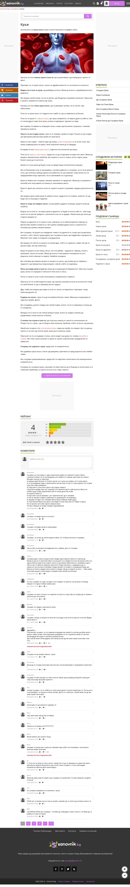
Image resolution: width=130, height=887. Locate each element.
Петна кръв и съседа (117, 193)
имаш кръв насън (41, 149)
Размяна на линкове (88, 831)
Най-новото (60, 831)
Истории (69, 3)
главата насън (42, 118)
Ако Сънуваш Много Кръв (107, 109)
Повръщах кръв (115, 162)
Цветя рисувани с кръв (118, 203)
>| (51, 823)
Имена (78, 3)
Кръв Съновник (103, 95)
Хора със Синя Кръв (104, 104)
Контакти (72, 831)
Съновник (39, 3)
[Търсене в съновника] (53, 16)
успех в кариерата (65, 142)
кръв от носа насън (38, 154)
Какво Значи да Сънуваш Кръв (109, 120)
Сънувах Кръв (102, 90)
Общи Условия (64, 881)
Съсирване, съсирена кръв (108, 259)
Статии (59, 3)
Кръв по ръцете (103, 245)
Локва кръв (101, 236)
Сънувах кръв (114, 172)
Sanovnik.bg (4, 9)
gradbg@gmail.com (73, 860)
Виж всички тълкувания (58, 375)
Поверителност (78, 881)
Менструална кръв (104, 231)
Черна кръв (101, 226)
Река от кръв (114, 183)
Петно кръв (101, 240)
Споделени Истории (109, 156)
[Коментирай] (60, 462)
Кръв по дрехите (103, 250)
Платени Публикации (42, 831)
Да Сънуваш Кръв (104, 99)
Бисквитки (90, 881)
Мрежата (50, 3)
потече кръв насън (48, 328)
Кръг (98, 222)
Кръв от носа (102, 254)
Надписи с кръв (103, 264)
